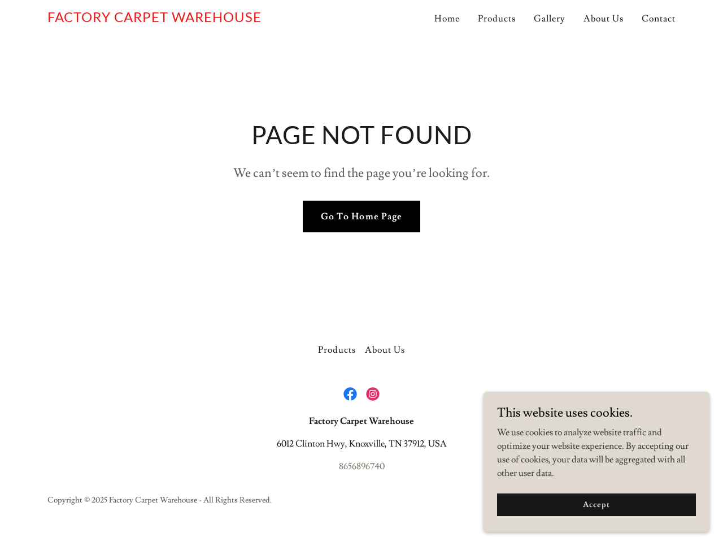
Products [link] (497, 18)
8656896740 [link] (362, 466)
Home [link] (447, 18)
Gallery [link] (549, 18)
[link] (154, 19)
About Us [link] (603, 18)
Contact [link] (659, 18)
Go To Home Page (361, 216)
